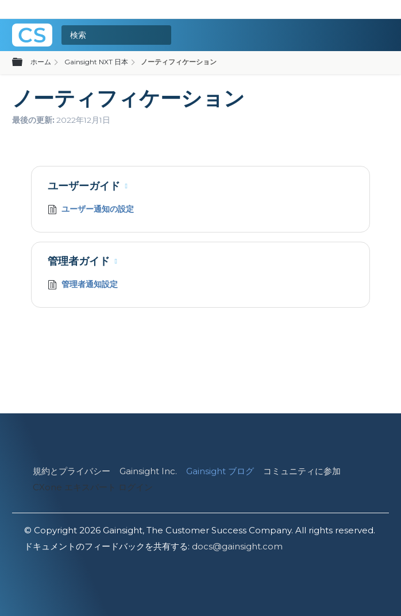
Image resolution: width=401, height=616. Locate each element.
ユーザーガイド (84, 186)
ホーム (40, 61)
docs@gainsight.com (237, 546)
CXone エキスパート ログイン (93, 487)
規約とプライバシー (71, 471)
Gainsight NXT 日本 (96, 61)
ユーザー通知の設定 (91, 210)
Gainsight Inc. (148, 471)
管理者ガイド (79, 261)
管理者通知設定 (83, 285)
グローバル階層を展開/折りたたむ (24, 62)
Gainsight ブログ (220, 471)
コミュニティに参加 (302, 471)
